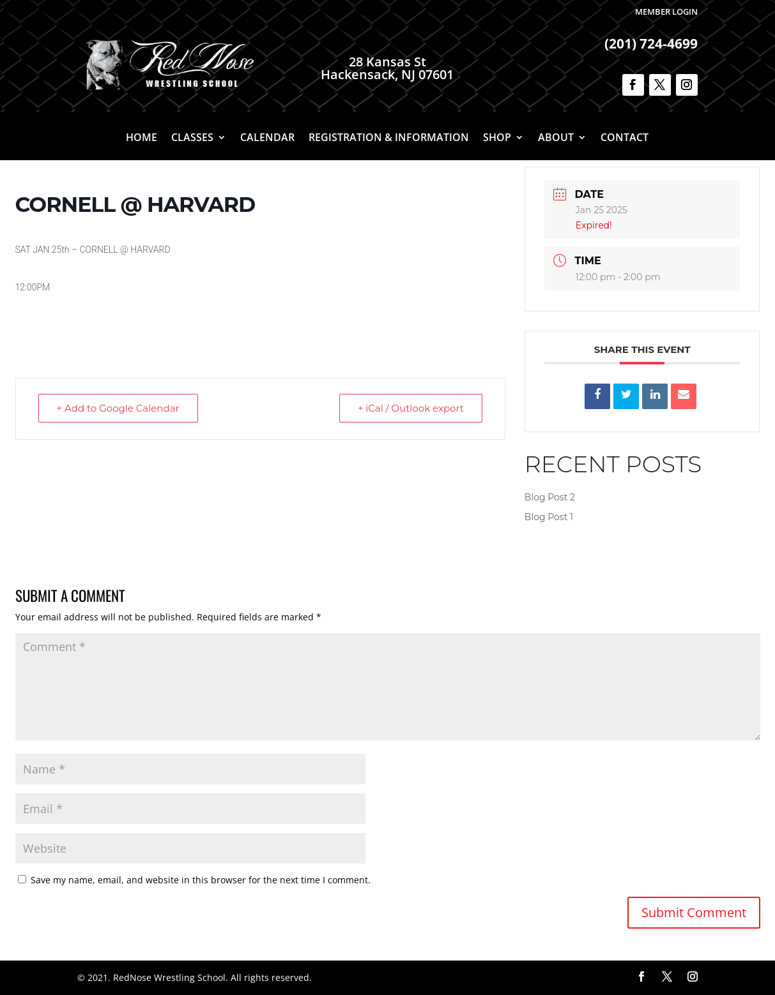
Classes (192, 138)
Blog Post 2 (550, 497)
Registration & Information (389, 138)
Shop (497, 138)
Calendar (267, 138)
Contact (624, 138)
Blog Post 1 (549, 517)
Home (141, 138)
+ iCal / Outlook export (411, 408)
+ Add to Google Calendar (118, 408)
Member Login (666, 11)
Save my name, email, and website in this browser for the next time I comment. (201, 880)
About (556, 138)
